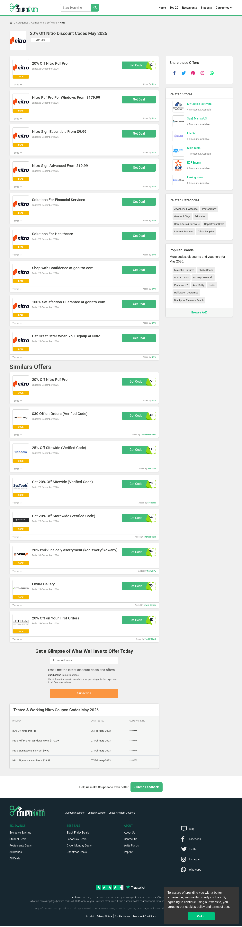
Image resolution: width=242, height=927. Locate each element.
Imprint (128, 852)
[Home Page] (13, 23)
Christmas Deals (77, 852)
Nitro (63, 22)
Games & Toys (182, 216)
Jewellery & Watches (186, 208)
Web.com (152, 469)
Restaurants (189, 7)
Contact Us (131, 839)
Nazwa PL (151, 571)
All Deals (15, 859)
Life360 (191, 133)
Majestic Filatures (184, 270)
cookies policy (195, 906)
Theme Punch (150, 537)
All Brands (16, 852)
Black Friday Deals (78, 833)
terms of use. (221, 906)
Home (162, 7)
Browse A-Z (199, 312)
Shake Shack (206, 270)
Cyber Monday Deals (79, 846)
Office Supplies (206, 231)
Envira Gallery (150, 605)
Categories (222, 7)
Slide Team (194, 147)
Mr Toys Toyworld (203, 277)
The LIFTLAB (150, 639)
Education (200, 216)
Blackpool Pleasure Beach (189, 300)
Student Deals (18, 839)
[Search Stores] (95, 8)
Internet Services (183, 231)
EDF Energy (194, 162)
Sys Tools (151, 503)
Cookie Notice (122, 917)
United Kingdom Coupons (122, 813)
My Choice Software (199, 103)
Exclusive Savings (20, 833)
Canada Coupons (96, 813)
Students (206, 7)
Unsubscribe (54, 675)
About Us (129, 833)
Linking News (195, 177)
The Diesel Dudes (148, 435)
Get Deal (139, 99)
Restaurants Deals (21, 846)
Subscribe (84, 693)
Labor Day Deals (76, 839)
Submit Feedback (146, 788)
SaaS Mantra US (197, 118)
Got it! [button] (201, 916)
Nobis (212, 285)
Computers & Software (44, 22)
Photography (209, 208)
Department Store (214, 224)
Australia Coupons (75, 813)
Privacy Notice (104, 917)
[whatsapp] (212, 73)
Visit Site (40, 40)
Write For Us (131, 846)
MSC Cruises (181, 277)
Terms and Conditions (144, 917)
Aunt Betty (198, 285)
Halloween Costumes (186, 292)
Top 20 (174, 7)
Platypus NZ (181, 285)
